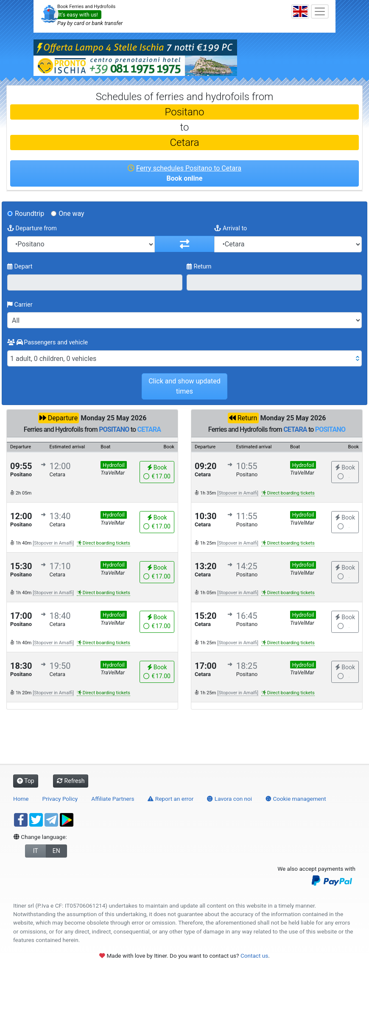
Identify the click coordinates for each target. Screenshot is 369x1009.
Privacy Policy (60, 798)
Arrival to (230, 228)
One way (71, 214)
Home (21, 798)
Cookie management (296, 798)
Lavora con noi (229, 798)
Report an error (170, 798)
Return (199, 266)
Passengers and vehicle (47, 342)
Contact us (254, 955)
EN (56, 850)
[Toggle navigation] (320, 11)
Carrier (20, 304)
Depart (20, 266)
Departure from (32, 228)
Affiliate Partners (112, 798)
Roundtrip (29, 214)
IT (35, 850)
